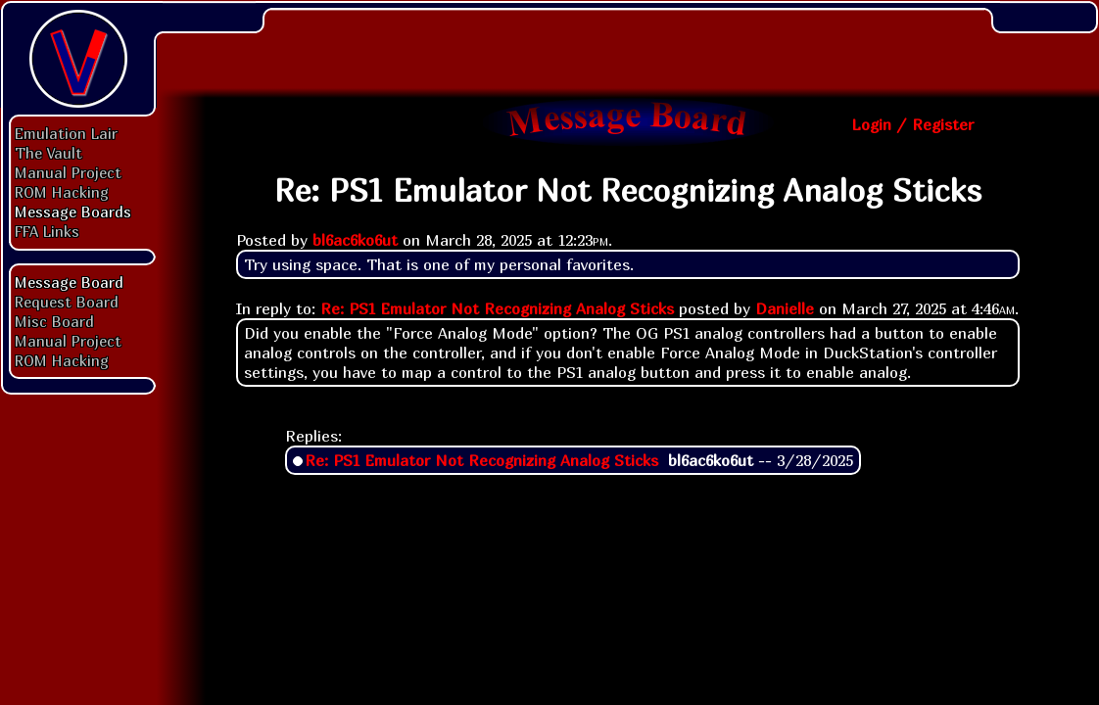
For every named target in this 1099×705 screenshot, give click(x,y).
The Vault (48, 153)
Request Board (67, 301)
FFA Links (47, 231)
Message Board (69, 282)
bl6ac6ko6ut (355, 240)
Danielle (784, 308)
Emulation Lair (66, 133)
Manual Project (68, 172)
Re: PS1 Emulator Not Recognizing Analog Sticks (497, 308)
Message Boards (73, 211)
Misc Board (54, 321)
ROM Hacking (62, 192)
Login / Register (912, 124)
